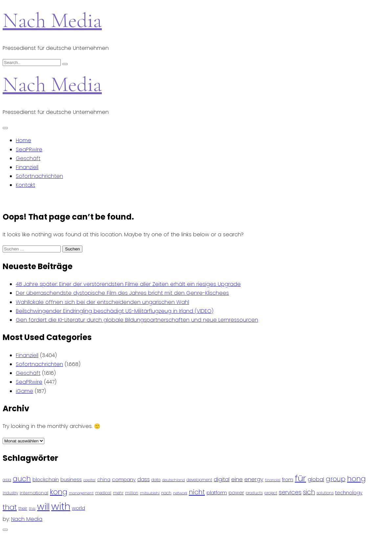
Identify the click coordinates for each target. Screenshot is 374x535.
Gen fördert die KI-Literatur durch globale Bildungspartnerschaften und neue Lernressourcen (137, 320)
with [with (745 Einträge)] (60, 506)
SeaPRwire (29, 149)
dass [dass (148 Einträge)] (143, 479)
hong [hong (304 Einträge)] (356, 479)
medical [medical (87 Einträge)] (103, 493)
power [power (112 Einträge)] (236, 492)
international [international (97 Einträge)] (34, 493)
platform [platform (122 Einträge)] (217, 492)
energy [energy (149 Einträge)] (253, 479)
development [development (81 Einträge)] (199, 479)
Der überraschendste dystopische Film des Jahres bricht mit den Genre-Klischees (122, 293)
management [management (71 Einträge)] (81, 493)
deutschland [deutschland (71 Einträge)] (173, 480)
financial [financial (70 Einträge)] (272, 480)
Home (23, 140)
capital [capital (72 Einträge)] (89, 480)
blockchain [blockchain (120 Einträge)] (46, 479)
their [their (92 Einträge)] (22, 508)
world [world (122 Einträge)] (78, 507)
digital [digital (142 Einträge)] (222, 479)
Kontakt (25, 185)
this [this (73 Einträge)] (32, 508)
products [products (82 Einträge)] (254, 493)
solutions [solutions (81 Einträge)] (325, 493)
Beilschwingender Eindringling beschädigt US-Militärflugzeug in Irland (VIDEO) (114, 311)
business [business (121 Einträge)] (71, 479)
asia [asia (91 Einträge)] (7, 479)
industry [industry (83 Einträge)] (10, 493)
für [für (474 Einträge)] (300, 478)
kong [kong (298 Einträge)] (58, 492)
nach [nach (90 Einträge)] (166, 493)
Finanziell (27, 167)
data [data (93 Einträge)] (156, 480)
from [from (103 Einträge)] (287, 480)
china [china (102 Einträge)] (103, 480)
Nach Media (52, 20)
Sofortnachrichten (39, 176)
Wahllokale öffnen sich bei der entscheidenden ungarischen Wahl (102, 302)
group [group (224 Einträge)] (335, 478)
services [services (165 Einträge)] (290, 492)
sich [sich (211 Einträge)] (309, 492)
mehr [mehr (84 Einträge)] (118, 493)
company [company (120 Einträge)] (124, 479)
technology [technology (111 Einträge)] (349, 492)
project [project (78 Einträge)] (270, 493)
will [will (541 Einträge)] (43, 507)
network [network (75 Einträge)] (180, 493)
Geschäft (28, 158)
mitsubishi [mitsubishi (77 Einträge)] (150, 493)
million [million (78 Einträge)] (131, 493)
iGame (24, 391)
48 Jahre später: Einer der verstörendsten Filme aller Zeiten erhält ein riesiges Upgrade (128, 284)
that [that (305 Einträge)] (10, 507)
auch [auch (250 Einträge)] (22, 478)
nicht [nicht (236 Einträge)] (197, 492)
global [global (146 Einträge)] (316, 479)
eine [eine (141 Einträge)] (237, 479)
